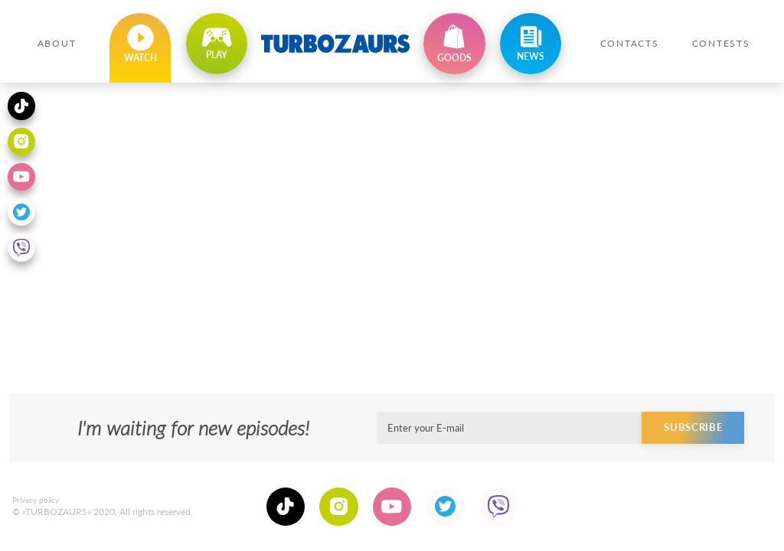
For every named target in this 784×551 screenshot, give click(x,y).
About (57, 43)
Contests (721, 43)
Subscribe (695, 438)
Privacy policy (35, 504)
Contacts (629, 43)
